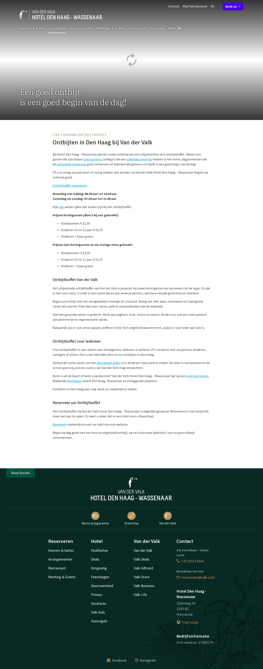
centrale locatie (197, 376)
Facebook (117, 660)
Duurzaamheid (102, 585)
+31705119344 (190, 561)
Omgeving (157, 28)
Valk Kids (98, 612)
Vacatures (98, 603)
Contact (173, 6)
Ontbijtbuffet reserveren (70, 185)
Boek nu (233, 6)
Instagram (145, 660)
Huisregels (99, 621)
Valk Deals (141, 559)
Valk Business (144, 585)
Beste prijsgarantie (95, 518)
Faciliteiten (137, 28)
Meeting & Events (62, 577)
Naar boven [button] (21, 472)
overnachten (93, 159)
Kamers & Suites (32, 28)
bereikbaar (74, 381)
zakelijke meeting (139, 159)
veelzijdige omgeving (71, 164)
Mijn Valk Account (195, 6)
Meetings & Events (110, 28)
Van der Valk (167, 518)
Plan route (187, 622)
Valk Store (141, 577)
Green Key (132, 518)
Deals (95, 559)
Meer (174, 28)
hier (62, 207)
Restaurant (57, 28)
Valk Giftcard (143, 568)
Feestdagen (100, 577)
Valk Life (140, 594)
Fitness (96, 594)
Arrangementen (81, 28)
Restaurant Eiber (109, 363)
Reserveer (60, 424)
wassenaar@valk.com (195, 577)
